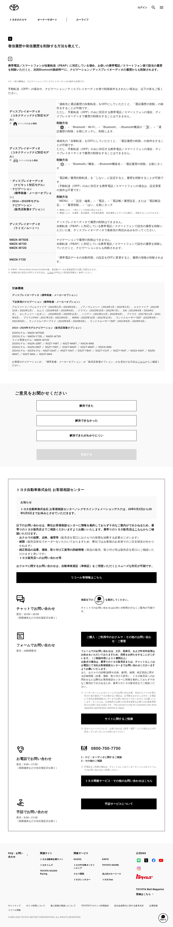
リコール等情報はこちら (86, 577)
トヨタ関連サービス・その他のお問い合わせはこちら (119, 780)
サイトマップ (14, 905)
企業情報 (153, 905)
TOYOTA (14, 7)
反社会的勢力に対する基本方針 (129, 905)
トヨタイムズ (46, 865)
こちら (50, 272)
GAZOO (77, 859)
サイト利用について (35, 905)
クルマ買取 (79, 874)
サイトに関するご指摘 (119, 718)
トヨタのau (107, 879)
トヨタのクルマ (18, 19)
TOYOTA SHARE (110, 865)
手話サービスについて (119, 803)
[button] (163, 918)
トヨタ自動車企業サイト (51, 859)
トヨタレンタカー (82, 879)
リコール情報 (14, 910)
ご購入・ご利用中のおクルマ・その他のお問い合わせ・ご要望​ (118, 639)
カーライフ (82, 19)
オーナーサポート (47, 19)
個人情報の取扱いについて (63, 905)
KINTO (105, 859)
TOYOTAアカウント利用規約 (95, 905)
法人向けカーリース (111, 874)
